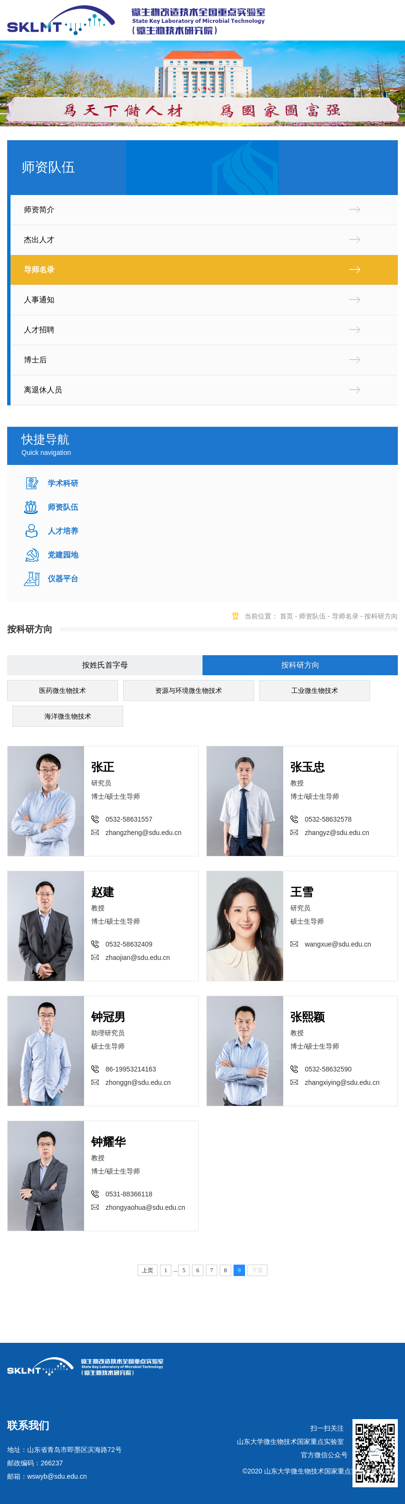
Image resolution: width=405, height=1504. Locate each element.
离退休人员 (43, 390)
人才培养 (63, 531)
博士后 (35, 360)
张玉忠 (307, 767)
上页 (147, 1270)
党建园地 (63, 555)
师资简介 (39, 210)
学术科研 (63, 483)
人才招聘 (39, 330)
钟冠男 (108, 1016)
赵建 (102, 892)
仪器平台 (63, 579)
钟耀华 (108, 1141)
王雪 (301, 892)
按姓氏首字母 (105, 665)
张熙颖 (307, 1016)
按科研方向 (381, 616)
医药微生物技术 (62, 690)
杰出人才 (39, 240)
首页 (286, 616)
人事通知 (39, 300)
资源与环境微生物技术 (188, 690)
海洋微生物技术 (67, 716)
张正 (102, 767)
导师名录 (39, 270)
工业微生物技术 (314, 690)
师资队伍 (63, 507)
